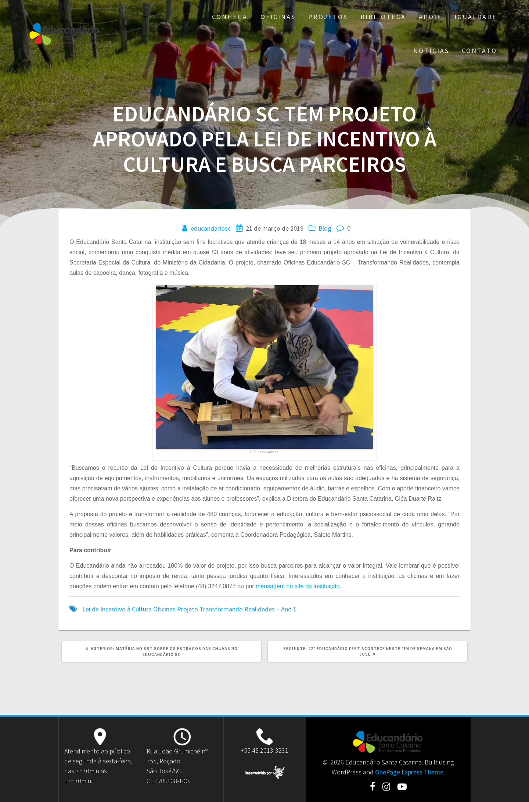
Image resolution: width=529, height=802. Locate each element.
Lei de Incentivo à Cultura (117, 609)
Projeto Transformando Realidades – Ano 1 (236, 609)
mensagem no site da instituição (298, 586)
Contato (479, 50)
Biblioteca (383, 17)
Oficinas (278, 17)
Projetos (328, 17)
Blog (325, 228)
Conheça (230, 17)
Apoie (430, 17)
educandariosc (211, 228)
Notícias (431, 50)
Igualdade (475, 17)
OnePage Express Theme (409, 772)
